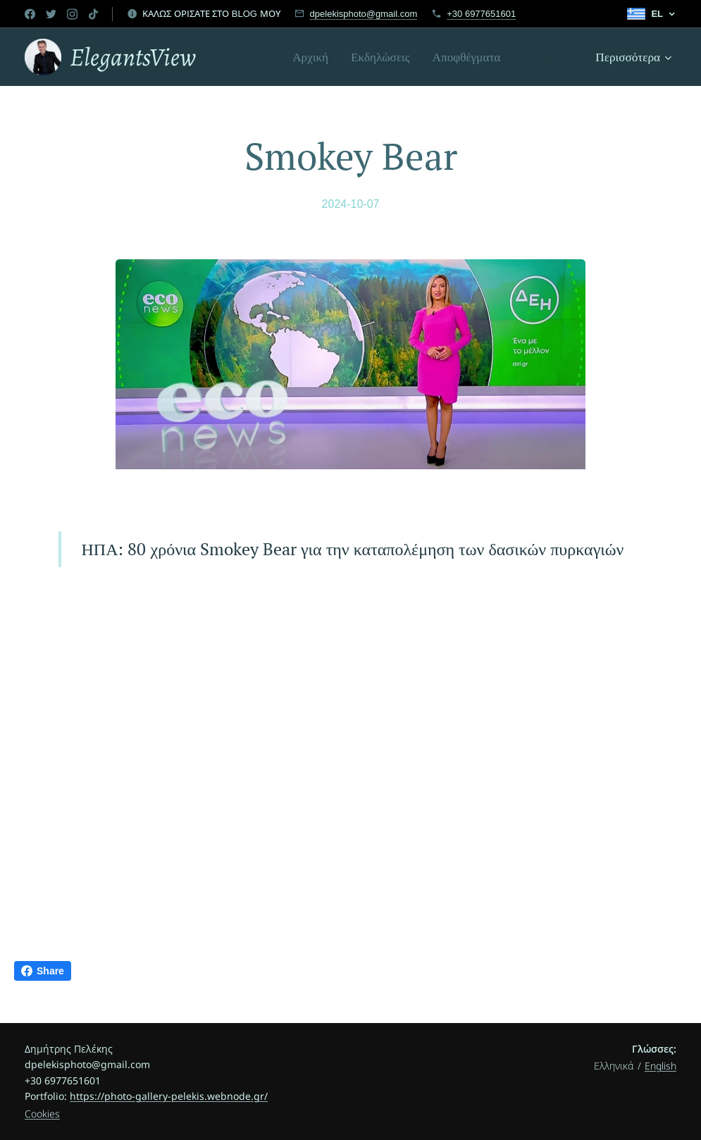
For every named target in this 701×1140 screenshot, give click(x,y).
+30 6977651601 (481, 13)
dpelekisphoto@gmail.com (364, 13)
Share (42, 971)
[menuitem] (314, 57)
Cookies (42, 1113)
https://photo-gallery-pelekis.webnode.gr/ (169, 1096)
